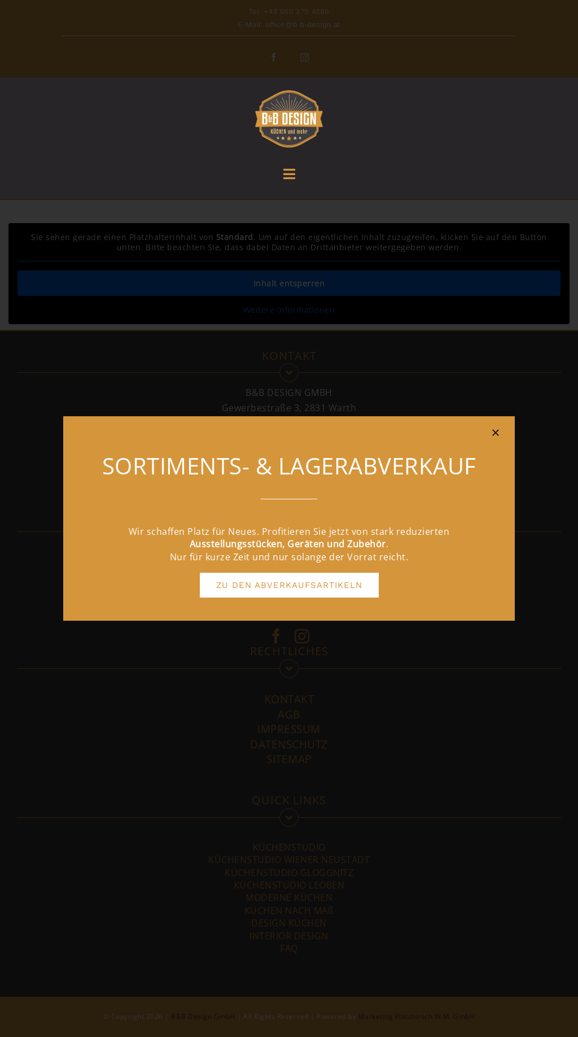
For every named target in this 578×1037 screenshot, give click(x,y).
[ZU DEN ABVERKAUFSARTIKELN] (289, 585)
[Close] (495, 433)
